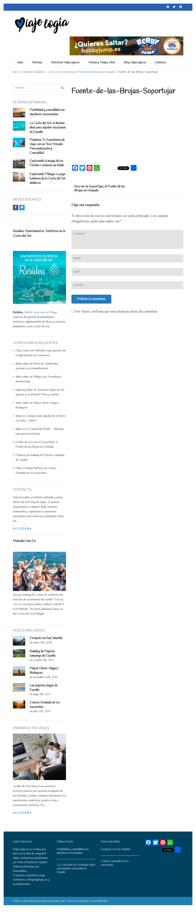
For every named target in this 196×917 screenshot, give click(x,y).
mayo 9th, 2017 (42, 694)
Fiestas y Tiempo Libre (101, 62)
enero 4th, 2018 (42, 642)
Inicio (20, 62)
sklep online (22, 364)
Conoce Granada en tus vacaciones (115, 863)
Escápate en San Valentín (46, 638)
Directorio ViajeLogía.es (65, 62)
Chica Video (23, 351)
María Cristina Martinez (29, 468)
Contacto (160, 62)
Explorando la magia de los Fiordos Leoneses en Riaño (47, 163)
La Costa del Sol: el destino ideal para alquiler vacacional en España (47, 127)
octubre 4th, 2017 (43, 660)
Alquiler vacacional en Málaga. (41, 312)
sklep (19, 416)
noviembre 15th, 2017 (45, 677)
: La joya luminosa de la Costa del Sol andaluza (47, 178)
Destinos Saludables (33, 72)
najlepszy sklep (24, 390)
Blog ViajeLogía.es (135, 62)
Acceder (22, 529)
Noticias (37, 62)
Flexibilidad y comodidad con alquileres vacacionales (47, 112)
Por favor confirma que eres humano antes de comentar (114, 311)
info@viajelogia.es (37, 880)
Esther (20, 442)
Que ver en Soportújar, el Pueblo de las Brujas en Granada (99, 188)
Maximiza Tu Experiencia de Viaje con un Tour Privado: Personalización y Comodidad (47, 146)
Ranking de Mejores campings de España (42, 653)
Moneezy (21, 455)
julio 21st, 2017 (42, 711)
